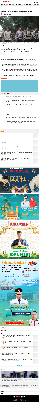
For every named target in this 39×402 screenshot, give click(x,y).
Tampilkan (36, 130)
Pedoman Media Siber (21, 399)
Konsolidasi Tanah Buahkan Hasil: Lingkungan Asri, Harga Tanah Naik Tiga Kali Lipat (17, 382)
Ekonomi (23, 4)
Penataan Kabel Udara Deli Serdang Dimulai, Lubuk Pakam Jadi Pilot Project (16, 347)
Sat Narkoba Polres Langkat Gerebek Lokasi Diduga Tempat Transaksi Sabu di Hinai (16, 133)
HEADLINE (30, 4)
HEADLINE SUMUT (5, 9)
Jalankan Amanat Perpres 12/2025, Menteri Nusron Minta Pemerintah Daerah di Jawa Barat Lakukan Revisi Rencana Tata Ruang (20, 386)
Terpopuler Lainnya (19, 365)
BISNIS (13, 4)
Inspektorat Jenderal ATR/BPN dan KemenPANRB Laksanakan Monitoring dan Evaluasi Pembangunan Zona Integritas (16, 153)
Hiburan (35, 4)
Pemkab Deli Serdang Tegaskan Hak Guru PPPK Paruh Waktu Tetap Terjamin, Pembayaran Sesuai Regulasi (16, 354)
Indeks (10, 4)
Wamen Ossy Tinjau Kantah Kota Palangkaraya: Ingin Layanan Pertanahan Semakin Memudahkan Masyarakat (16, 141)
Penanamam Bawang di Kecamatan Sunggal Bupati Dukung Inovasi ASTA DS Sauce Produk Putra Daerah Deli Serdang (17, 336)
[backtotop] (19, 391)
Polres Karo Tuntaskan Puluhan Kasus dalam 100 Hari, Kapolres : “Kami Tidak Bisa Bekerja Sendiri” (17, 342)
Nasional (4, 330)
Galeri (27, 4)
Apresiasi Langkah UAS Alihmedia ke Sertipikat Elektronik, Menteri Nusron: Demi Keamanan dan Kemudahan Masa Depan (15, 159)
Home (2, 4)
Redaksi (16, 399)
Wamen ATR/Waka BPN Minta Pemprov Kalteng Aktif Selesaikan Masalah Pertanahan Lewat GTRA (16, 147)
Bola (16, 4)
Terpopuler (6, 4)
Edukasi (19, 4)
